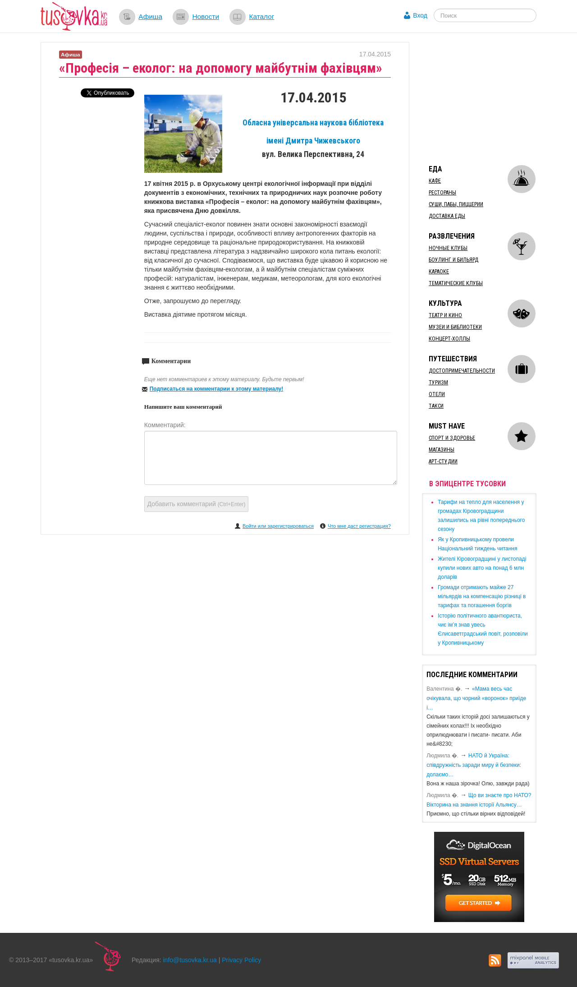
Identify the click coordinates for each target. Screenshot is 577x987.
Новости (205, 16)
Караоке (439, 271)
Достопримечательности (462, 371)
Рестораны (442, 192)
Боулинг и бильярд (453, 260)
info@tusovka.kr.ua (190, 960)
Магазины (441, 450)
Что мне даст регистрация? (359, 526)
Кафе (435, 181)
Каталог (261, 16)
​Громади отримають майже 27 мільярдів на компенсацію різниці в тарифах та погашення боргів (482, 596)
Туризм (438, 382)
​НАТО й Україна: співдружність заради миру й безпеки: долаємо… (473, 765)
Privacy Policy (241, 960)
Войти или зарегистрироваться (278, 526)
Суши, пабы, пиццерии (456, 204)
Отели (437, 394)
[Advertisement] (489, 98)
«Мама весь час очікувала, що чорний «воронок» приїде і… (476, 698)
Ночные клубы (448, 248)
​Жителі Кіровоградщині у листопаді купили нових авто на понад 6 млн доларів (482, 568)
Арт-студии (443, 461)
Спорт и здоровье (452, 438)
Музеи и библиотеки (455, 327)
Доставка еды (447, 216)
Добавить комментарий (196, 503)
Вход (420, 15)
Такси (436, 406)
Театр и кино (445, 315)
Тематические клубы (456, 283)
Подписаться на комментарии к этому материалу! (217, 389)
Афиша (150, 16)
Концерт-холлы (449, 339)
